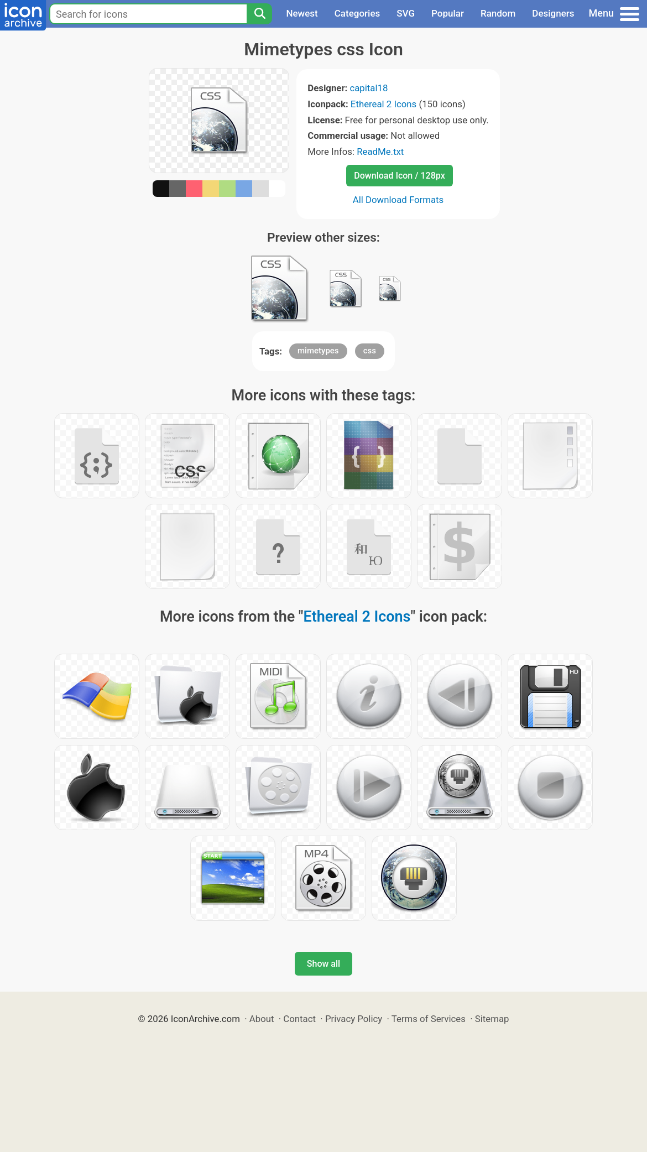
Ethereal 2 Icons (383, 104)
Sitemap (492, 1018)
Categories (357, 13)
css (369, 351)
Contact (299, 1018)
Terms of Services (429, 1018)
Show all (323, 963)
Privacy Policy (353, 1018)
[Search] (259, 13)
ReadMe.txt (380, 151)
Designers (553, 13)
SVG (405, 13)
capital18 (368, 87)
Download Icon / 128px (399, 175)
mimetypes (318, 351)
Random (498, 13)
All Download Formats (398, 199)
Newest (301, 13)
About (261, 1018)
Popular (447, 13)
